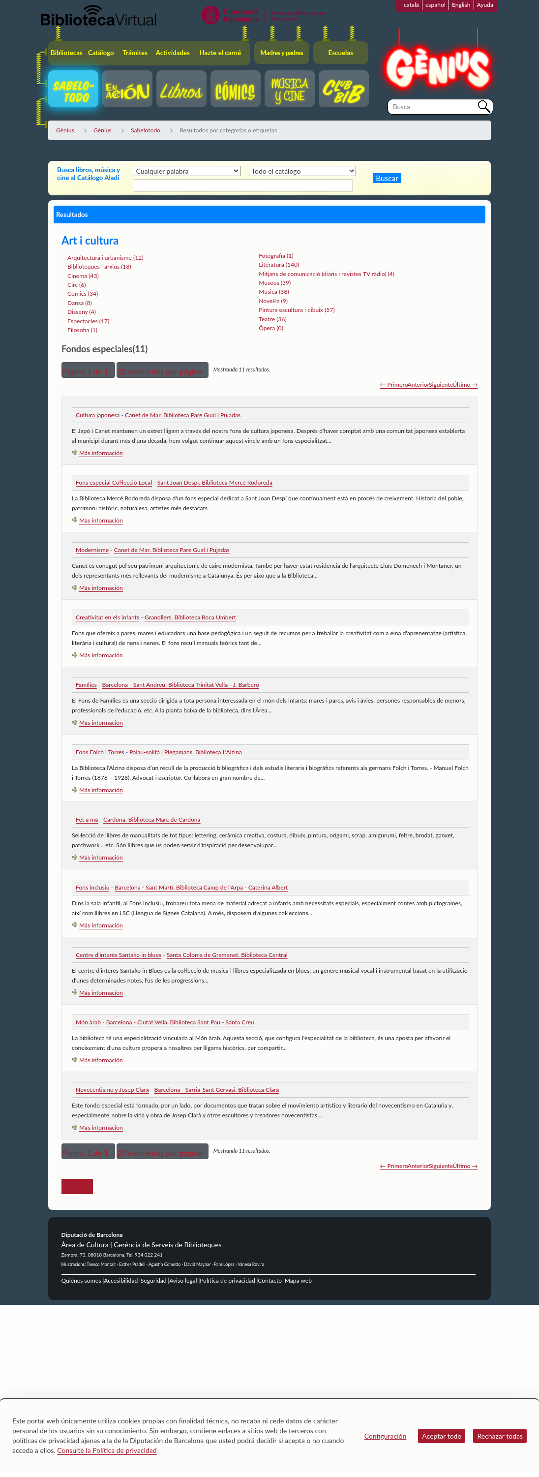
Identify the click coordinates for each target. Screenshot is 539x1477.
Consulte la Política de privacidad (106, 1450)
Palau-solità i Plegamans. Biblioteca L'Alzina (185, 752)
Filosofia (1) (82, 330)
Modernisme (92, 550)
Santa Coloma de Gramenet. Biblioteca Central (227, 954)
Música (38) (274, 291)
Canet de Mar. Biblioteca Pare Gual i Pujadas (182, 415)
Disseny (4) (81, 311)
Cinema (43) (83, 275)
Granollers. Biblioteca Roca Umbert (190, 617)
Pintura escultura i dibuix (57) (296, 309)
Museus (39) (275, 282)
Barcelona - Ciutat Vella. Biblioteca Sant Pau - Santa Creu (180, 1022)
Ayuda (485, 4)
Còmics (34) (82, 293)
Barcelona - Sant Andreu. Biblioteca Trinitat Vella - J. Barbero (180, 684)
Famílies (86, 684)
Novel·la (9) (273, 301)
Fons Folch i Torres (100, 752)
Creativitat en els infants (107, 617)
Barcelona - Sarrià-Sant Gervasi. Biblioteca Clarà (216, 1089)
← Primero (394, 384)
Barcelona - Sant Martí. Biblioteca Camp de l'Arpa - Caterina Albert (201, 887)
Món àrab (88, 1022)
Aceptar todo (441, 1436)
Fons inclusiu (92, 887)
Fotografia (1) (276, 255)
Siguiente (441, 384)
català (411, 4)
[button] (88, 370)
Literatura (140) (279, 264)
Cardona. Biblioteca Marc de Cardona (152, 819)
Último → (465, 384)
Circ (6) (76, 284)
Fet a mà (87, 819)
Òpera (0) (271, 328)
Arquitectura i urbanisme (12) (105, 257)
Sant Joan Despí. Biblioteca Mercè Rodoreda (214, 482)
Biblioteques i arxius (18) (99, 266)
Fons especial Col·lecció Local (114, 482)
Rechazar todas (500, 1436)
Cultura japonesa (98, 415)
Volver (77, 1186)
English (461, 4)
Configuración (385, 1436)
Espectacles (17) (88, 321)
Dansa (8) (79, 303)
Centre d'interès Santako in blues (118, 954)
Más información (101, 453)
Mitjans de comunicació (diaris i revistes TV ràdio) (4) (326, 273)
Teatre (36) (272, 319)
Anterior (418, 384)
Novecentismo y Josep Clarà (112, 1089)
